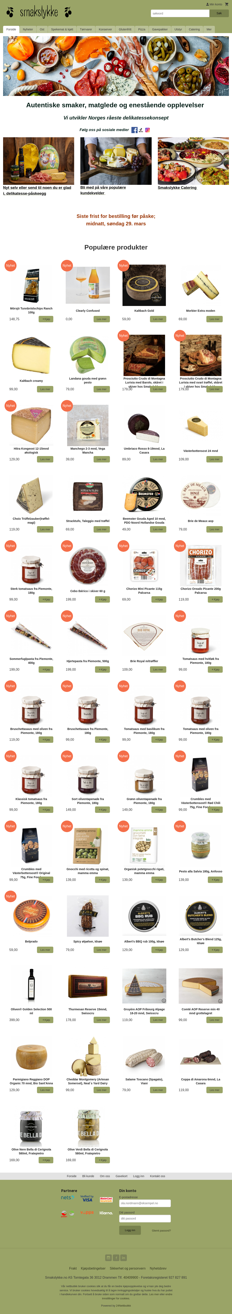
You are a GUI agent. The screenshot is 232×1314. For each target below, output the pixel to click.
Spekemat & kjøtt (62, 29)
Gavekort (121, 1176)
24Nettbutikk (123, 1305)
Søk (219, 13)
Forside (11, 29)
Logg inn (138, 1176)
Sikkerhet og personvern (127, 1268)
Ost (42, 29)
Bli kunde (88, 1176)
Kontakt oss (157, 1176)
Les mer (154, 1294)
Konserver (105, 29)
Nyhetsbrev (158, 1268)
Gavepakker (160, 29)
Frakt (73, 1268)
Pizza (141, 29)
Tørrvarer (86, 29)
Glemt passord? (161, 1230)
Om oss (105, 1176)
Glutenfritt (125, 29)
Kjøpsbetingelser (93, 1268)
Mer (209, 29)
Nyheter (28, 29)
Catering (194, 29)
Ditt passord (127, 1212)
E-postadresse (128, 1197)
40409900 (130, 1277)
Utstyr (178, 29)
